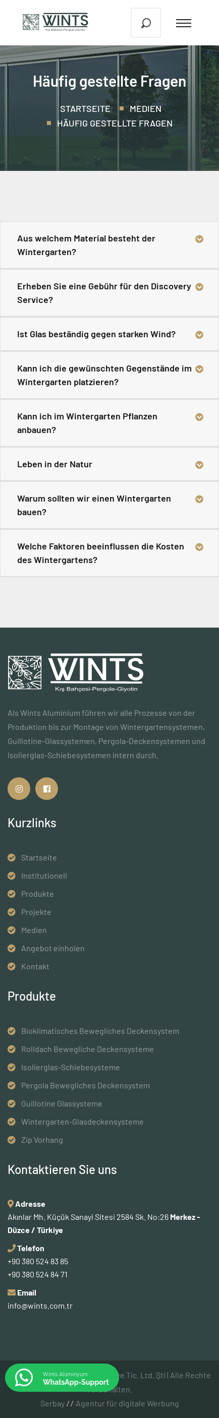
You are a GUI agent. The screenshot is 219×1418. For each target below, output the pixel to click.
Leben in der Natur (54, 463)
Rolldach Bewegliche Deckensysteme (87, 1049)
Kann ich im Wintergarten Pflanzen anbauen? (87, 422)
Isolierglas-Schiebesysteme (70, 1067)
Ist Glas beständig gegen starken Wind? (96, 333)
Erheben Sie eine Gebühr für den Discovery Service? (104, 292)
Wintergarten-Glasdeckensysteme (82, 1121)
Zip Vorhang (42, 1139)
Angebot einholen (53, 948)
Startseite (85, 108)
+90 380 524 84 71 (38, 1274)
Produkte (37, 893)
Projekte (36, 911)
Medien (145, 108)
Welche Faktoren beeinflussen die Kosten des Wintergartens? (100, 552)
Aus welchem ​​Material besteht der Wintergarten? (86, 244)
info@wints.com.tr (40, 1305)
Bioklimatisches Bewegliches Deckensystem (100, 1030)
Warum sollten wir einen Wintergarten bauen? (94, 504)
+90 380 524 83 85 (38, 1261)
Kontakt (35, 966)
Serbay (57, 1403)
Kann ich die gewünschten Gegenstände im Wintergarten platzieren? (104, 374)
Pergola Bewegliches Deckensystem (85, 1085)
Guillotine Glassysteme (61, 1103)
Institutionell (44, 875)
